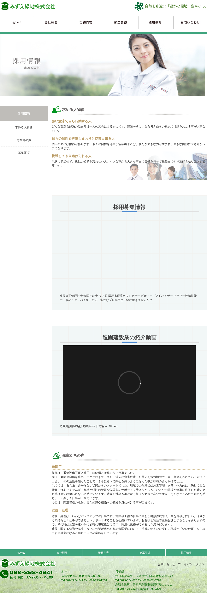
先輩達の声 (24, 140)
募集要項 (24, 152)
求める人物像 (23, 127)
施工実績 (120, 22)
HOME (17, 22)
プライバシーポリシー (192, 564)
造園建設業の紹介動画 (74, 426)
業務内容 (86, 22)
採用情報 (154, 22)
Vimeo (113, 426)
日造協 (100, 426)
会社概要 (51, 22)
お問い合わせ (166, 564)
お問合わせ (189, 22)
